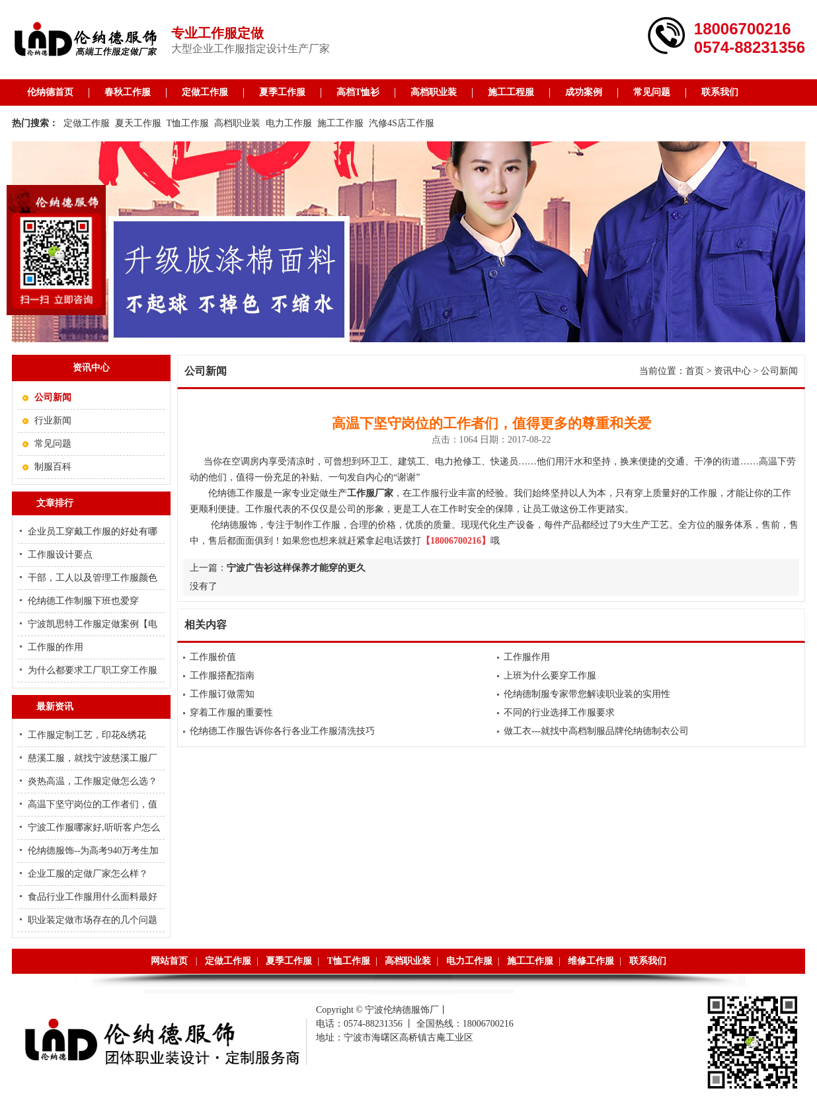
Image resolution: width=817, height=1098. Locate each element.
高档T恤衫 (357, 92)
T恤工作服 (188, 123)
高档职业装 (433, 92)
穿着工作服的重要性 (231, 712)
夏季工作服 (282, 92)
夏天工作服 (138, 123)
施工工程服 (511, 92)
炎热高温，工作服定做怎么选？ (92, 781)
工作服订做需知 (222, 694)
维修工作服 (591, 961)
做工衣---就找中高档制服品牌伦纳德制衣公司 (596, 731)
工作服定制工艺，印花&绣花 (87, 735)
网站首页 (169, 961)
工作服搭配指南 (222, 675)
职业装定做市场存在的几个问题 (92, 920)
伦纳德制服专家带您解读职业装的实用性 (587, 694)
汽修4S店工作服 (401, 123)
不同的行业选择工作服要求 (559, 712)
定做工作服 (205, 92)
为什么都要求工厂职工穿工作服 (92, 670)
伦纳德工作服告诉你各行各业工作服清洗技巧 (282, 731)
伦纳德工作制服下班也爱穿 (83, 601)
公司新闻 (779, 371)
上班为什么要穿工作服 (550, 675)
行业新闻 (52, 420)
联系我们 (719, 92)
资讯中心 (732, 371)
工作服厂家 (370, 493)
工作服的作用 (55, 647)
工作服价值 (213, 657)
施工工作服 (340, 123)
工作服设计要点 (60, 555)
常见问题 (651, 92)
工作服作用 (527, 657)
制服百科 (52, 467)
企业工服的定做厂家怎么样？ (88, 874)
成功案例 (583, 92)
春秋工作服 (127, 92)
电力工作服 (289, 123)
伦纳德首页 (50, 92)
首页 (694, 371)
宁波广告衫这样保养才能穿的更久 (296, 568)
